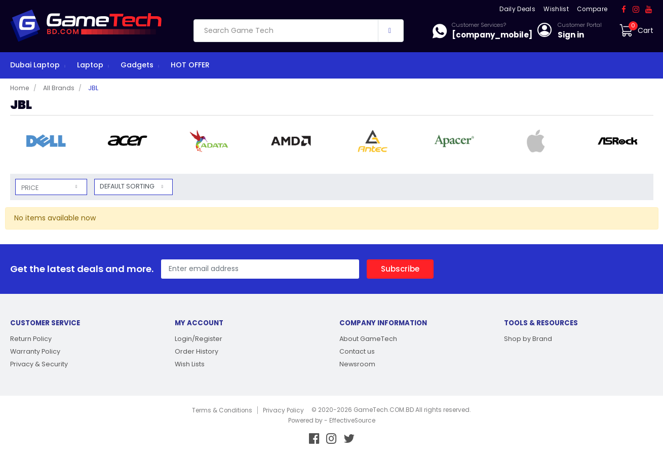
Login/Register (198, 338)
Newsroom (357, 364)
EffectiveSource (352, 420)
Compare (592, 9)
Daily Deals (517, 9)
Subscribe (400, 268)
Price (29, 187)
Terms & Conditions (222, 410)
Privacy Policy (283, 410)
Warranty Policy (35, 351)
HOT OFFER (190, 65)
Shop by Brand (528, 338)
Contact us (357, 351)
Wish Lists (190, 364)
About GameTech (368, 338)
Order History (196, 351)
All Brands (58, 88)
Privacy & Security (39, 364)
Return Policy (31, 338)
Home (19, 88)
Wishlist (556, 9)
